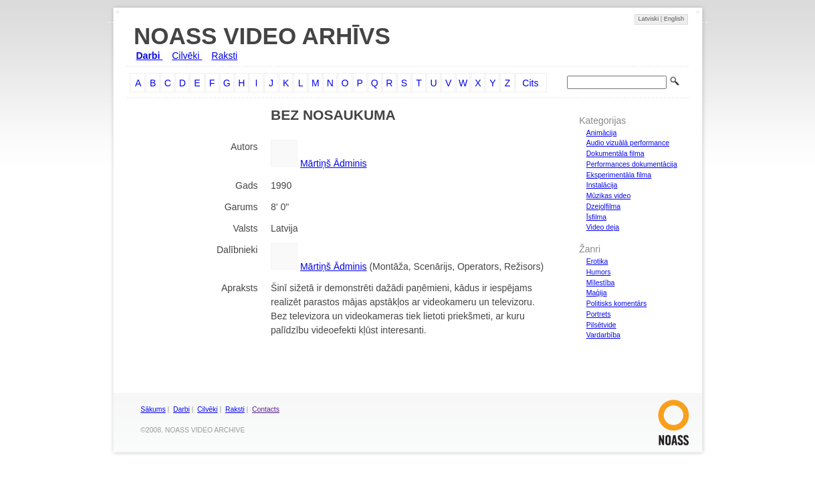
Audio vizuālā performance (627, 143)
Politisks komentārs (616, 303)
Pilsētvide (601, 325)
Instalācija (602, 185)
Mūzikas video (608, 195)
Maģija (596, 293)
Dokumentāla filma (615, 153)
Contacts (265, 409)
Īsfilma (596, 217)
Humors (598, 272)
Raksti (224, 55)
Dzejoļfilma (603, 206)
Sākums (152, 409)
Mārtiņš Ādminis (333, 163)
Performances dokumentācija (631, 164)
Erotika (597, 261)
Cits (530, 83)
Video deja (602, 227)
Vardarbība (603, 335)
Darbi (149, 55)
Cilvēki (187, 55)
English (674, 18)
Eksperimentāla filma (618, 175)
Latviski (649, 18)
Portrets (598, 314)
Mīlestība (600, 282)
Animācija (601, 133)
